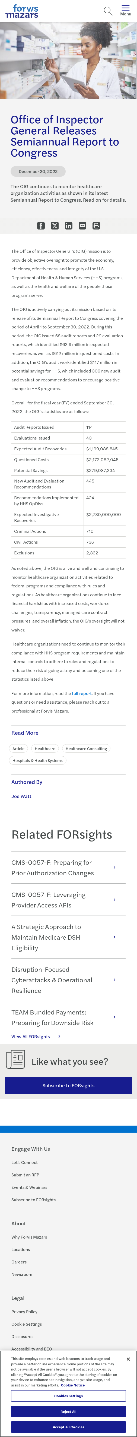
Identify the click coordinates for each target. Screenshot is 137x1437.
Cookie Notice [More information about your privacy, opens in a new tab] (73, 1385)
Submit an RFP (25, 1175)
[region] (68, 1393)
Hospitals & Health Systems (37, 760)
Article (18, 748)
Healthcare (45, 748)
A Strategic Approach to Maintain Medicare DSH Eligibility (66, 937)
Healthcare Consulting (86, 748)
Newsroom (21, 1274)
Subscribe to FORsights (68, 1085)
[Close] (128, 1359)
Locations (20, 1249)
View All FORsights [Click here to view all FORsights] (38, 1036)
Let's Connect (24, 1162)
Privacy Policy (24, 1311)
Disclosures (22, 1336)
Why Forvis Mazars (29, 1237)
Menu (125, 11)
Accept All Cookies (68, 1426)
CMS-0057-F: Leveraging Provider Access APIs (66, 899)
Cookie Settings (26, 1324)
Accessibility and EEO (31, 1349)
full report (82, 693)
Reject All (68, 1411)
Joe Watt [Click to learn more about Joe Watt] (21, 796)
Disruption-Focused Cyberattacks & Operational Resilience (66, 979)
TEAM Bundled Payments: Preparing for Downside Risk (66, 1017)
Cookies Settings (68, 1395)
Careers (19, 1262)
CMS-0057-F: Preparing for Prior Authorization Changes (66, 867)
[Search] (108, 11)
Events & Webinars (29, 1187)
